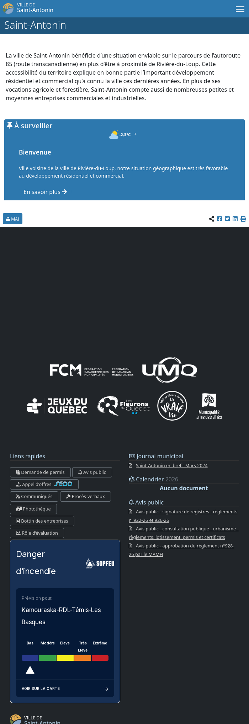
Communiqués (34, 496)
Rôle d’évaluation (37, 533)
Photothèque (33, 509)
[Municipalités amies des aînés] (209, 405)
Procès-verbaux (85, 496)
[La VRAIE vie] (172, 405)
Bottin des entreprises (42, 521)
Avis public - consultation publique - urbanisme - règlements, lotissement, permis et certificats (184, 532)
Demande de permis (40, 472)
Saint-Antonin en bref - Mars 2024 (172, 465)
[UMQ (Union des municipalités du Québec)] (170, 369)
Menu (240, 8)
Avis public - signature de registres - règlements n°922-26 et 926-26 (183, 515)
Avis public (92, 472)
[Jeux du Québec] (57, 405)
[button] (243, 219)
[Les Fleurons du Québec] (124, 405)
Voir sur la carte (65, 688)
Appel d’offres (44, 484)
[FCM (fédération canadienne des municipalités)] (91, 369)
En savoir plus (45, 192)
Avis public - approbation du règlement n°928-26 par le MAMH (181, 549)
